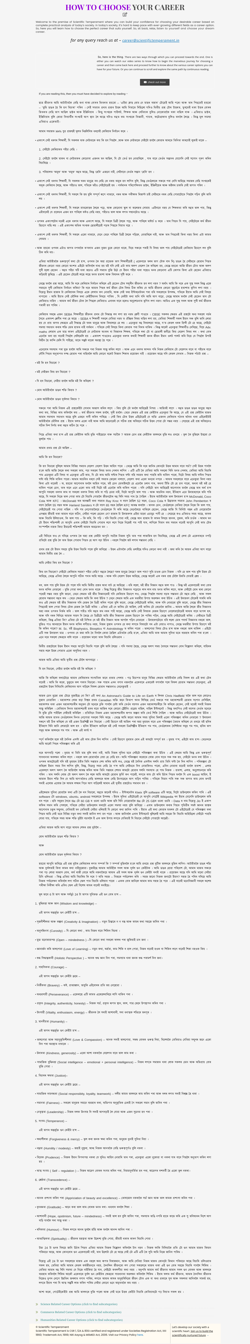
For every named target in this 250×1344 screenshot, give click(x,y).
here (140, 1335)
